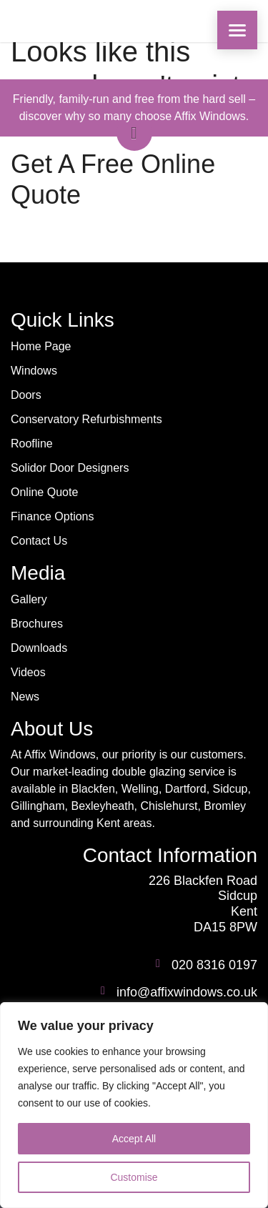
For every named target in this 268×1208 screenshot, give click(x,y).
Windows (34, 371)
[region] (134, 1105)
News (25, 696)
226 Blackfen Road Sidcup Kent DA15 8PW (203, 903)
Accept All (134, 1138)
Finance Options (52, 516)
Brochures (37, 624)
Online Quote (44, 492)
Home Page (41, 346)
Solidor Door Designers (70, 468)
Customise (133, 1177)
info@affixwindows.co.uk (186, 992)
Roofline (32, 443)
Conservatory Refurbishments (86, 419)
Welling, (141, 789)
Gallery (29, 599)
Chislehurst (168, 806)
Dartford (186, 789)
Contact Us (39, 541)
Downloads (39, 648)
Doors (26, 395)
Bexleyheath (102, 806)
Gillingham (38, 806)
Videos (28, 672)
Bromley (225, 806)
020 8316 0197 (214, 965)
